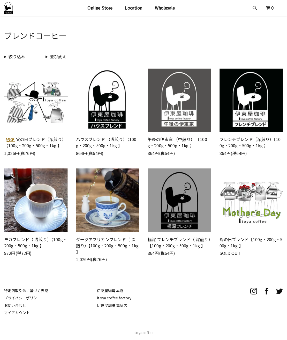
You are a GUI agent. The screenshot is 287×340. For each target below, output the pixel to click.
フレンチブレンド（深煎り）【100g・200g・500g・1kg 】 (250, 142)
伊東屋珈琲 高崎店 (112, 305)
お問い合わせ (15, 305)
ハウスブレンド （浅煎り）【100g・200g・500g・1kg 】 (106, 142)
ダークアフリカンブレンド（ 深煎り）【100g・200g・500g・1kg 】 (107, 245)
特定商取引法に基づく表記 (26, 290)
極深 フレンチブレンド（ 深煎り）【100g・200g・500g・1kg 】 (179, 242)
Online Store (102, 11)
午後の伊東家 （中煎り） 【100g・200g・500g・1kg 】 (177, 142)
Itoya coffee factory (114, 297)
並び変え (58, 56)
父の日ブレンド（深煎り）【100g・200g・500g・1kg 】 (35, 142)
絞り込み (17, 56)
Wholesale (167, 11)
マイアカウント (17, 312)
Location (136, 11)
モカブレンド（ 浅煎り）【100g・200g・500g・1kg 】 (35, 242)
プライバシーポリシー (22, 297)
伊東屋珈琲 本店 (110, 290)
